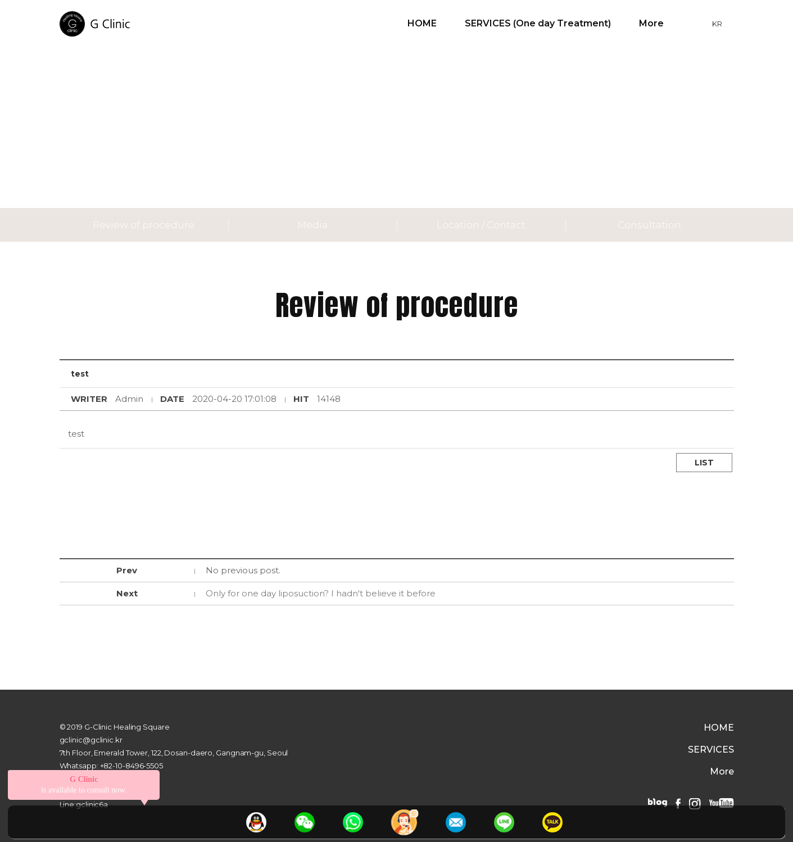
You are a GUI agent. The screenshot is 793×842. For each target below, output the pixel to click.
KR (717, 24)
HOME (422, 23)
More (651, 23)
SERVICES (711, 749)
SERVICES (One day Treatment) (538, 23)
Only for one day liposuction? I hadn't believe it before (321, 593)
